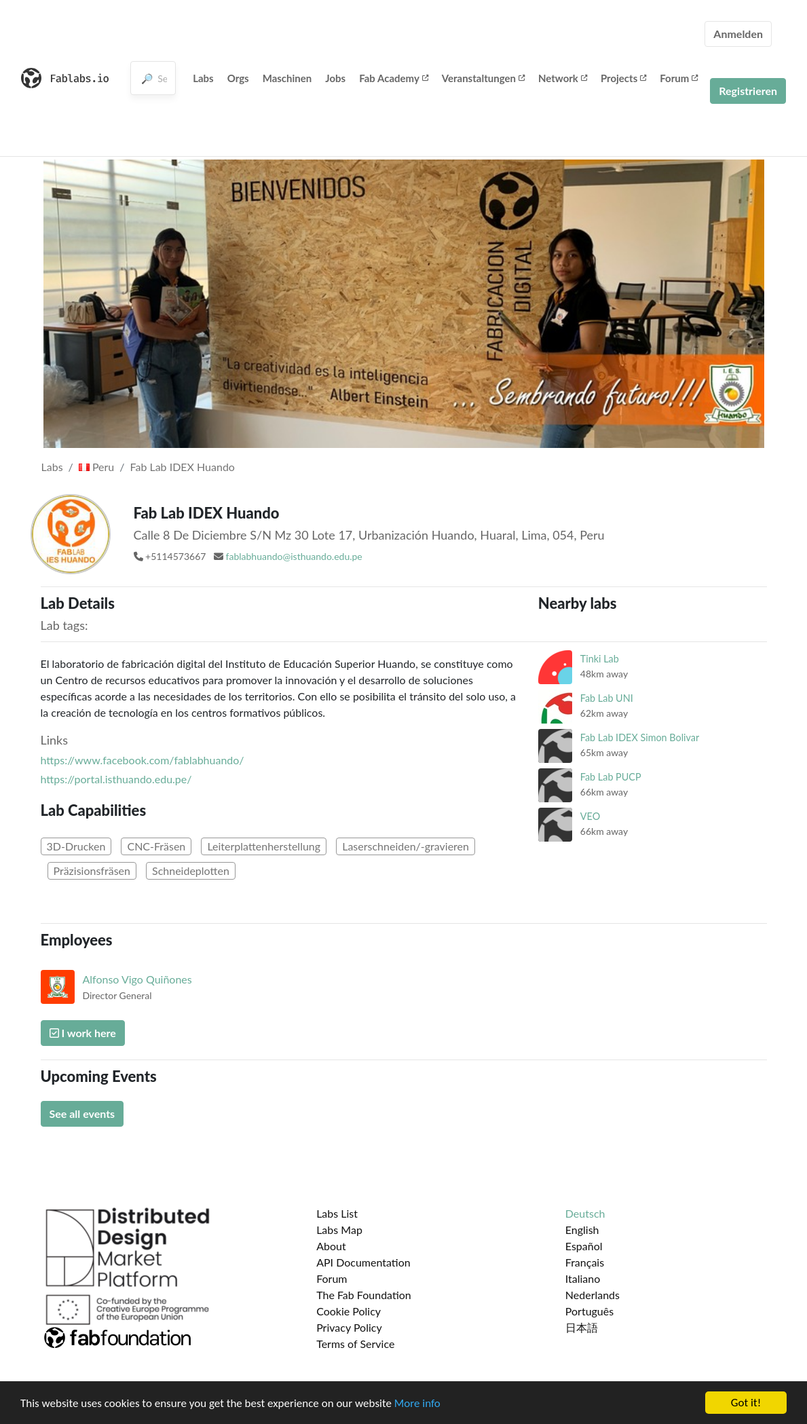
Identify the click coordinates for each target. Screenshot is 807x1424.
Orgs (238, 78)
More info (417, 1403)
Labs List (337, 1213)
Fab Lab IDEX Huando (182, 466)
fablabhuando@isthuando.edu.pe (294, 556)
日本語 (581, 1327)
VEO (590, 816)
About (331, 1245)
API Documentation (363, 1262)
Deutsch (585, 1213)
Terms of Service (355, 1343)
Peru (96, 466)
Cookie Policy (348, 1311)
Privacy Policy (349, 1327)
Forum (679, 78)
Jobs (335, 78)
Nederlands (592, 1294)
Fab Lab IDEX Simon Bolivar (639, 737)
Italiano (583, 1278)
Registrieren (748, 90)
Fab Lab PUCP (610, 777)
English (582, 1229)
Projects (623, 78)
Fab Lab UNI (606, 698)
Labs (203, 78)
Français (584, 1262)
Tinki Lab (599, 658)
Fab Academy (393, 78)
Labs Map (339, 1229)
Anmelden (738, 33)
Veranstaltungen (483, 78)
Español (584, 1245)
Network (562, 78)
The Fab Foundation (363, 1294)
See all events (82, 1113)
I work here (83, 1032)
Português (589, 1311)
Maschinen (287, 78)
